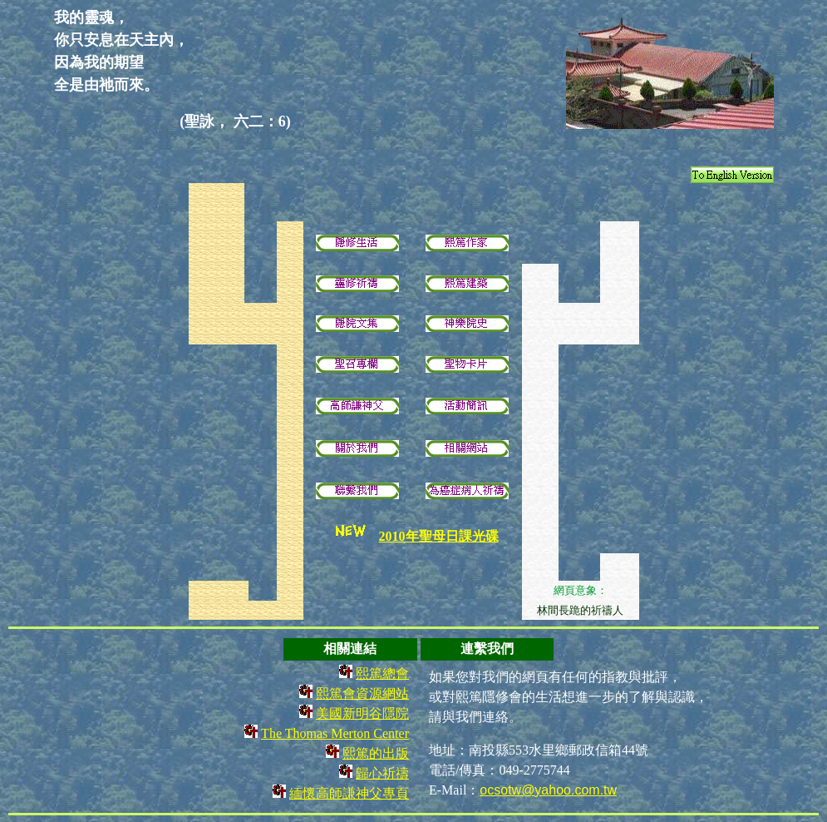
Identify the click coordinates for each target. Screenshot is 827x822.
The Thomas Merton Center (335, 733)
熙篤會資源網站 (362, 693)
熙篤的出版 (375, 753)
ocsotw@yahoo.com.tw (548, 790)
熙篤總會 (382, 673)
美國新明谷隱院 (362, 713)
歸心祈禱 (382, 773)
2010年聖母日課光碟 (439, 536)
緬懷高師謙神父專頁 (349, 793)
